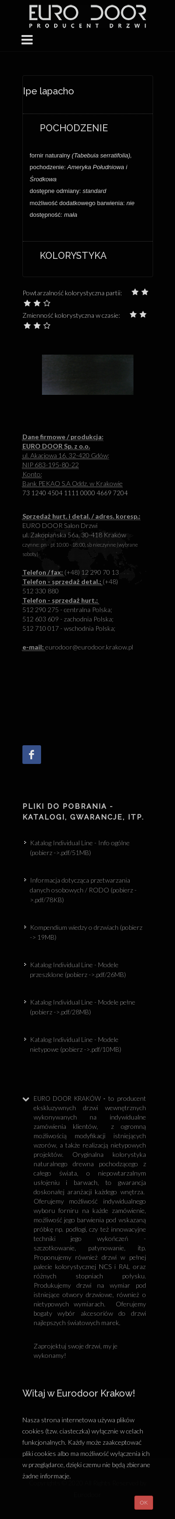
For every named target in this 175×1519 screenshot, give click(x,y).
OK (144, 1502)
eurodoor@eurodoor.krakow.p (77, 647)
